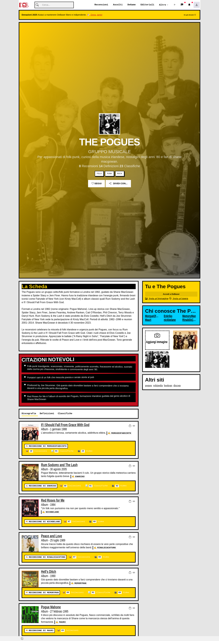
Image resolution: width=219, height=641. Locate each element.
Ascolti (118, 4)
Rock (119, 174)
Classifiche (63, 451)
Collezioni (38, 451)
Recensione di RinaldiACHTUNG (47, 557)
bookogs (168, 385)
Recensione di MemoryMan (44, 592)
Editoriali (147, 4)
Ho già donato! (190, 15)
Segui (97, 183)
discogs (177, 385)
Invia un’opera (178, 298)
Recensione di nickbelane (44, 521)
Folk (99, 174)
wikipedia (158, 385)
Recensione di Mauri (41, 630)
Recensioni (101, 4)
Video (86, 451)
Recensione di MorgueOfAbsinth (47, 446)
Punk (109, 174)
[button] (175, 5)
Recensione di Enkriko (42, 486)
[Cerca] (54, 5)
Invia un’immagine (156, 298)
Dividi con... (118, 183)
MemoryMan (80, 583)
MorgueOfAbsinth (121, 433)
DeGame (131, 4)
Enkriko (80, 476)
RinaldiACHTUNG (106, 547)
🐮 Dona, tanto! (94, 15)
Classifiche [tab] (65, 413)
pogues (148, 385)
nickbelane (52, 512)
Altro (162, 4)
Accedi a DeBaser (171, 294)
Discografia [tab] (29, 413)
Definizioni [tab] (47, 413)
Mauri (62, 622)
